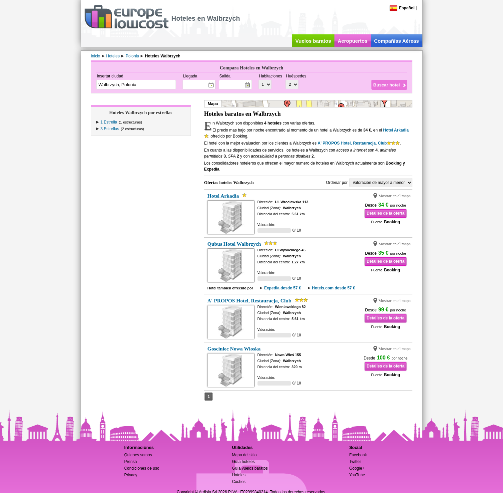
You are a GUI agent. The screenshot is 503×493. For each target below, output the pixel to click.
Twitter (355, 461)
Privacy (130, 475)
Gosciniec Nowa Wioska (234, 348)
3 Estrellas (110, 129)
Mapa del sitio (244, 455)
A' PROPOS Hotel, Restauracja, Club (352, 143)
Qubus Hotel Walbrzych (234, 244)
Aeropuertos (352, 41)
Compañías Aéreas (396, 41)
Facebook (358, 455)
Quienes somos (138, 455)
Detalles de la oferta (385, 213)
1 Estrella (109, 122)
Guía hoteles (243, 461)
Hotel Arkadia (396, 130)
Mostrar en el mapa (394, 196)
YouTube (357, 475)
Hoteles (239, 475)
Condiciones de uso (141, 468)
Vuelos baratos (313, 41)
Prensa (130, 461)
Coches (239, 481)
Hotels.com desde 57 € (333, 288)
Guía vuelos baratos (249, 468)
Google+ (356, 468)
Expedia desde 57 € (282, 288)
